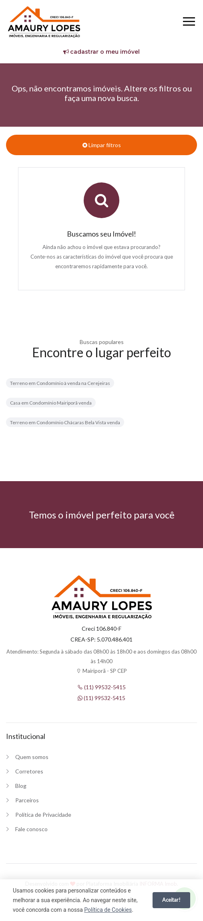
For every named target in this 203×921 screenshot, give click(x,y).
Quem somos (31, 756)
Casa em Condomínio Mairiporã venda (51, 403)
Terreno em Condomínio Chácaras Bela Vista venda (65, 422)
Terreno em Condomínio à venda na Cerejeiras (60, 383)
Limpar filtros (101, 145)
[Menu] (189, 22)
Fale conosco (31, 829)
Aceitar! (171, 900)
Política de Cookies (108, 910)
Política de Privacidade (43, 814)
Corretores (29, 771)
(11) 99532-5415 (101, 687)
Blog (20, 785)
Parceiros (27, 800)
